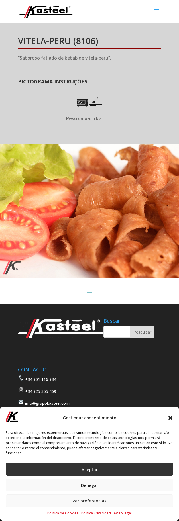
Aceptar (90, 469)
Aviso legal (123, 513)
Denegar (89, 485)
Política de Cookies (62, 513)
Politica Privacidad (96, 513)
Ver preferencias (89, 501)
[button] (170, 418)
